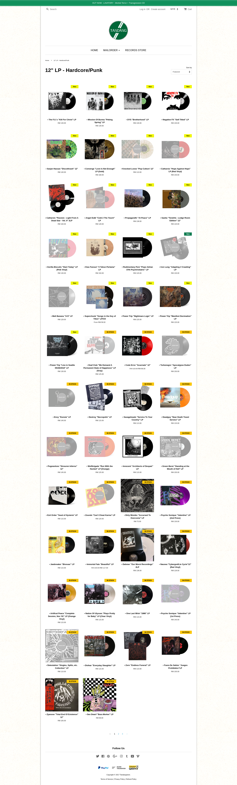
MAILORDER (111, 50)
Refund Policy (131, 779)
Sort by (189, 67)
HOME (94, 50)
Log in (142, 9)
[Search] (54, 9)
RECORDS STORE (135, 50)
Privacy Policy (119, 779)
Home (47, 60)
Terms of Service (107, 779)
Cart (190, 9)
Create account (158, 9)
